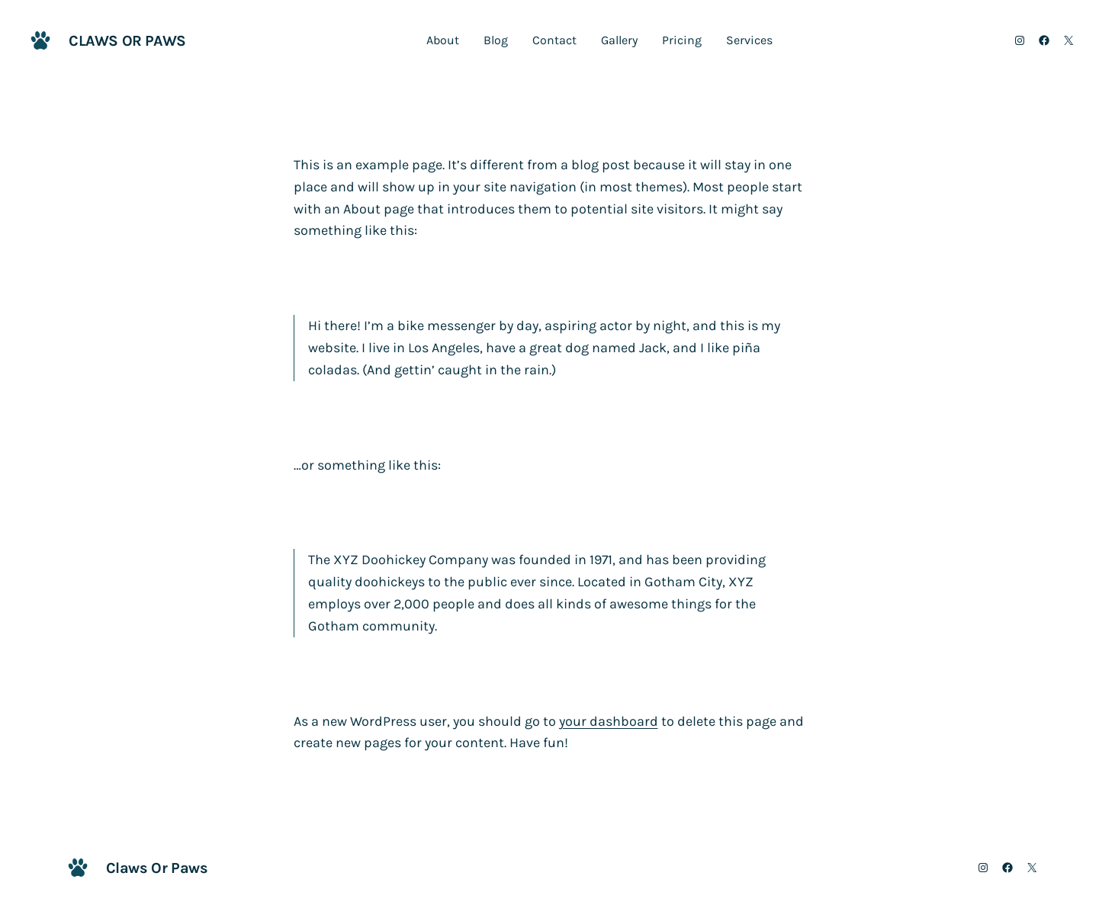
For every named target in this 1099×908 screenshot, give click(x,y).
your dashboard (608, 721)
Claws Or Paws (127, 41)
